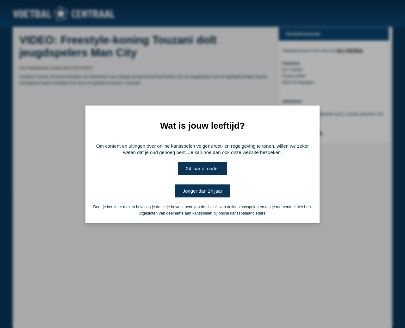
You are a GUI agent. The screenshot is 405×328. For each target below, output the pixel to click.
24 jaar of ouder (202, 168)
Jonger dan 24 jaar (202, 191)
